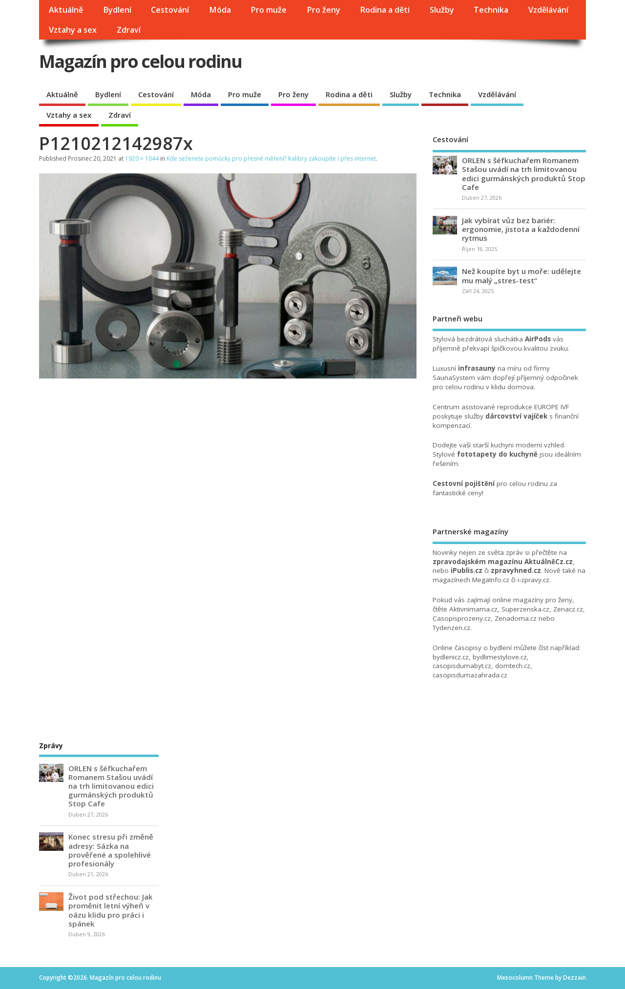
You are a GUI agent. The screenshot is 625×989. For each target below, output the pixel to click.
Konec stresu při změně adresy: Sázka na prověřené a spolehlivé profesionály (110, 850)
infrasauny (477, 368)
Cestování (170, 9)
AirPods (538, 339)
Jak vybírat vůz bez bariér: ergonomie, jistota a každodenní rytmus (521, 229)
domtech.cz (512, 665)
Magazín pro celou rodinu (140, 61)
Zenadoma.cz (516, 618)
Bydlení (117, 9)
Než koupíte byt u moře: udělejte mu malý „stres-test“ (521, 275)
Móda (220, 9)
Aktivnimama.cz (473, 609)
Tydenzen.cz (451, 627)
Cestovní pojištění (464, 483)
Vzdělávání (548, 9)
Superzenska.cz (525, 609)
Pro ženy (323, 9)
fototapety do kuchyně (497, 454)
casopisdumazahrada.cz (470, 675)
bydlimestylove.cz (500, 656)
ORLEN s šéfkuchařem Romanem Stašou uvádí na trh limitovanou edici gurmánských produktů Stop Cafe (523, 173)
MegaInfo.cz (490, 579)
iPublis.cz (466, 570)
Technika (491, 9)
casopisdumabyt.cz (462, 665)
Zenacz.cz (568, 609)
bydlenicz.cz (451, 656)
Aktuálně (66, 9)
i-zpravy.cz (533, 579)
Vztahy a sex (73, 29)
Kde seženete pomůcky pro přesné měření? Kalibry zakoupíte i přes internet (271, 158)
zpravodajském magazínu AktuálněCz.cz (503, 561)
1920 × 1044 (142, 158)
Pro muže (268, 9)
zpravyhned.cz (516, 570)
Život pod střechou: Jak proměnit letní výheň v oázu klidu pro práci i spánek (110, 910)
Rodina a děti (385, 9)
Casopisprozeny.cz (462, 618)
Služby (442, 9)
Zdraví (129, 29)
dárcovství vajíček (516, 416)
